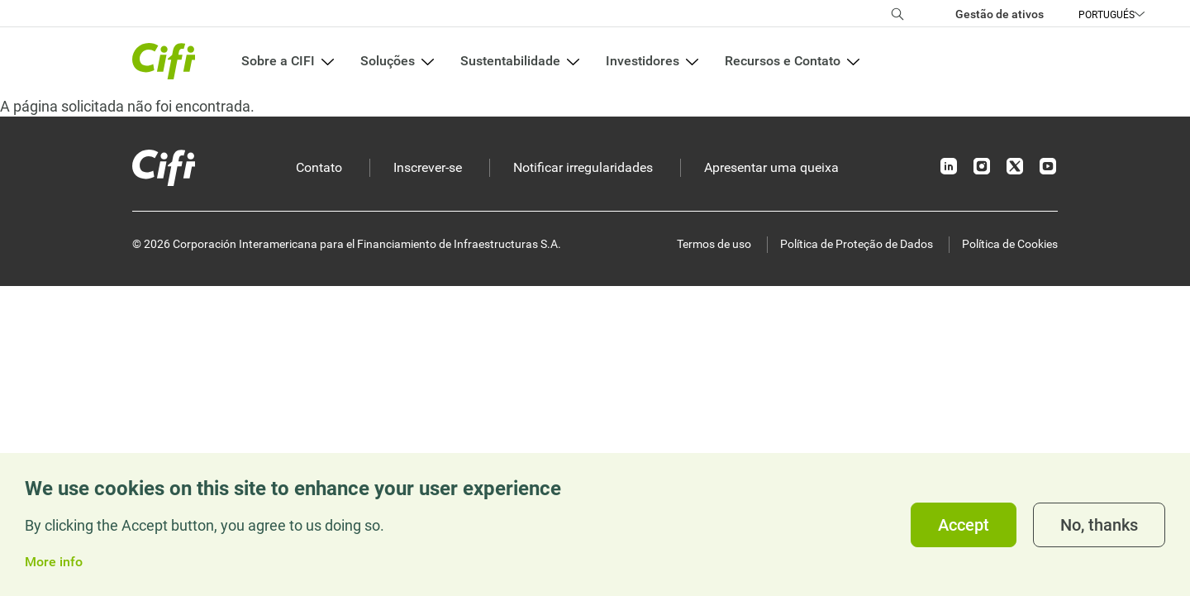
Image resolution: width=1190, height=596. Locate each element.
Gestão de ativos (999, 14)
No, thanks (1099, 525)
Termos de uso (714, 243)
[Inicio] (163, 168)
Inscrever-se (427, 167)
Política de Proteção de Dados (856, 243)
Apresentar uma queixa (771, 167)
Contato (319, 167)
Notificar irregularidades (583, 167)
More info (54, 562)
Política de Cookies (1010, 243)
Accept (963, 525)
